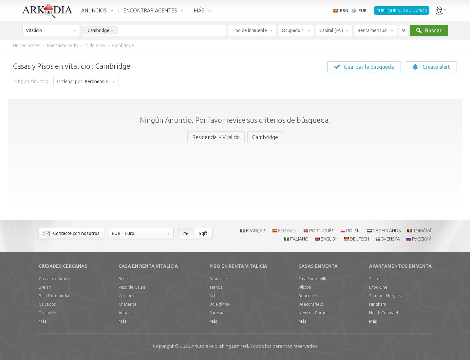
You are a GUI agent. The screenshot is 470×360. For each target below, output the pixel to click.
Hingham (377, 304)
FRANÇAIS (256, 230)
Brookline (378, 287)
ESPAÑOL (287, 230)
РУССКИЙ (422, 239)
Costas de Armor (54, 278)
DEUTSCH (359, 239)
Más (42, 321)
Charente (128, 304)
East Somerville (313, 278)
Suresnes (217, 312)
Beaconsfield (310, 304)
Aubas (124, 312)
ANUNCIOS (94, 10)
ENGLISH (329, 239)
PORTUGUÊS (321, 230)
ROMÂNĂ (422, 230)
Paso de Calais (132, 287)
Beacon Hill (309, 295)
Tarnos (215, 287)
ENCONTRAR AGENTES (150, 10)
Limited (219, 346)
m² (186, 233)
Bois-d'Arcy (219, 304)
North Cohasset (384, 312)
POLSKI (353, 230)
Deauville (47, 312)
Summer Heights (385, 295)
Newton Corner (313, 312)
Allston (304, 287)
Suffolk (376, 278)
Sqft (203, 233)
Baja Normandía (54, 295)
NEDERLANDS (387, 230)
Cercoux (126, 295)
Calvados (47, 304)
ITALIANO (299, 239)
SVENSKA (390, 239)
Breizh (45, 287)
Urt (212, 295)
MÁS (199, 10)
